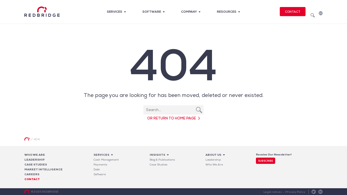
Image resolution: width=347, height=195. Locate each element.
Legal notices (273, 192)
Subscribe (265, 160)
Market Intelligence (43, 169)
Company (189, 12)
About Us (213, 155)
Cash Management (106, 159)
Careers (31, 174)
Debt (97, 169)
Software (151, 12)
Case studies (35, 164)
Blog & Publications (162, 159)
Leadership (34, 159)
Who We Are (34, 155)
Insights (157, 155)
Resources (226, 12)
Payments (100, 164)
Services (114, 12)
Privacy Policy (295, 192)
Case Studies (158, 164)
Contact (292, 12)
